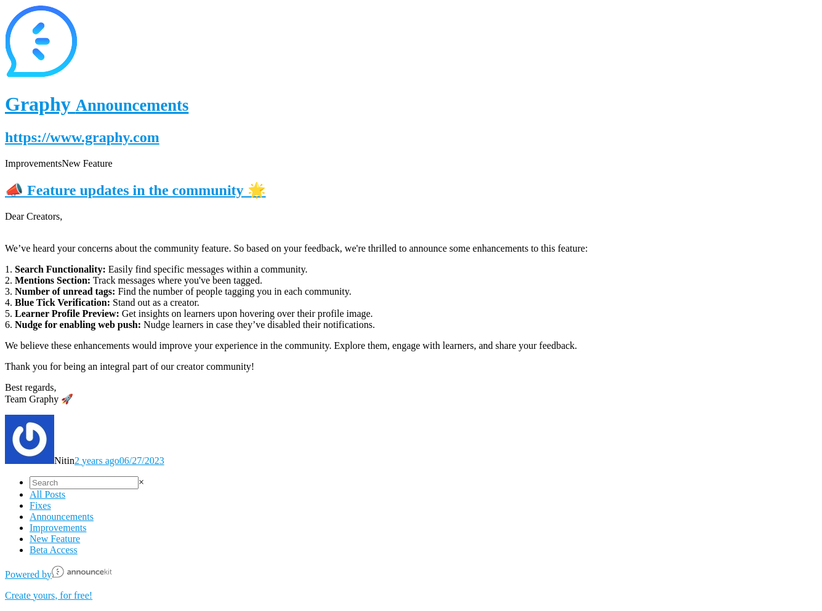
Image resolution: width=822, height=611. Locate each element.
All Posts (47, 494)
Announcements (62, 516)
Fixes (40, 505)
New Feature (55, 538)
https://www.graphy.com (82, 137)
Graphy (96, 104)
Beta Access (54, 550)
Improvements (58, 527)
